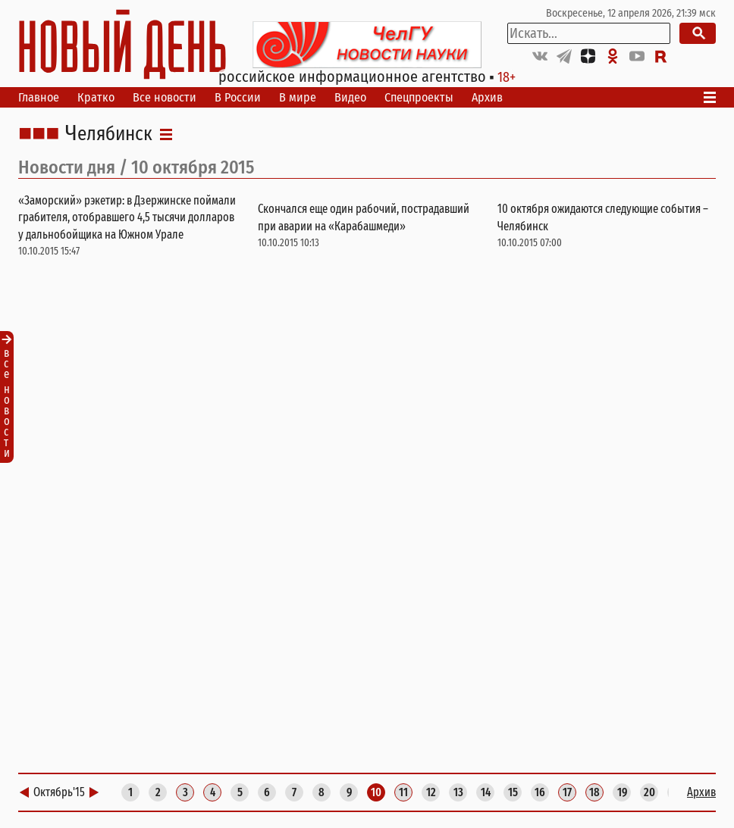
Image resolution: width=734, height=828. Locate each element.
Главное (38, 97)
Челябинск (108, 134)
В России (238, 97)
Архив (487, 97)
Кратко (95, 97)
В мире (297, 97)
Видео (350, 97)
